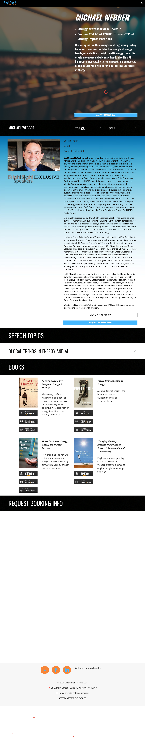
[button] (142, 3)
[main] (106, 17)
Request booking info (74, 151)
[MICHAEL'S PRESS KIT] (100, 315)
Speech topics (71, 140)
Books (67, 145)
